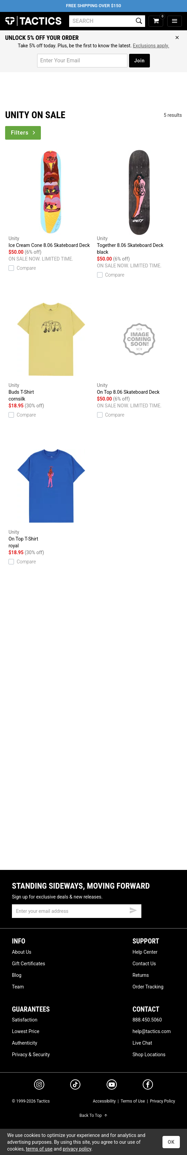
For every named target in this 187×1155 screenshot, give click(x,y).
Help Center (145, 952)
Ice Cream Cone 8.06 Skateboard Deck (51, 199)
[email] (76, 911)
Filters (23, 132)
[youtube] (112, 1085)
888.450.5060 (147, 1020)
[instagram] (39, 1085)
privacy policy (77, 1149)
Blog (16, 975)
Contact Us (144, 963)
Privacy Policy (162, 1101)
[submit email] (133, 909)
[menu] (174, 21)
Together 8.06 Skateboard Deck (139, 202)
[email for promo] (82, 60)
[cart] (156, 21)
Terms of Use (133, 1101)
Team (18, 986)
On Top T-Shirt (51, 496)
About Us (21, 952)
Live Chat (142, 1043)
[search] (107, 21)
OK (171, 1142)
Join (139, 60)
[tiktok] (75, 1085)
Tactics (33, 21)
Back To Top (93, 1115)
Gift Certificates (28, 963)
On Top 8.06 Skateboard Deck (139, 346)
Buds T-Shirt (51, 349)
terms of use (39, 1149)
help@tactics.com (152, 1031)
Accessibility (104, 1101)
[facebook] (148, 1085)
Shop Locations (149, 1054)
